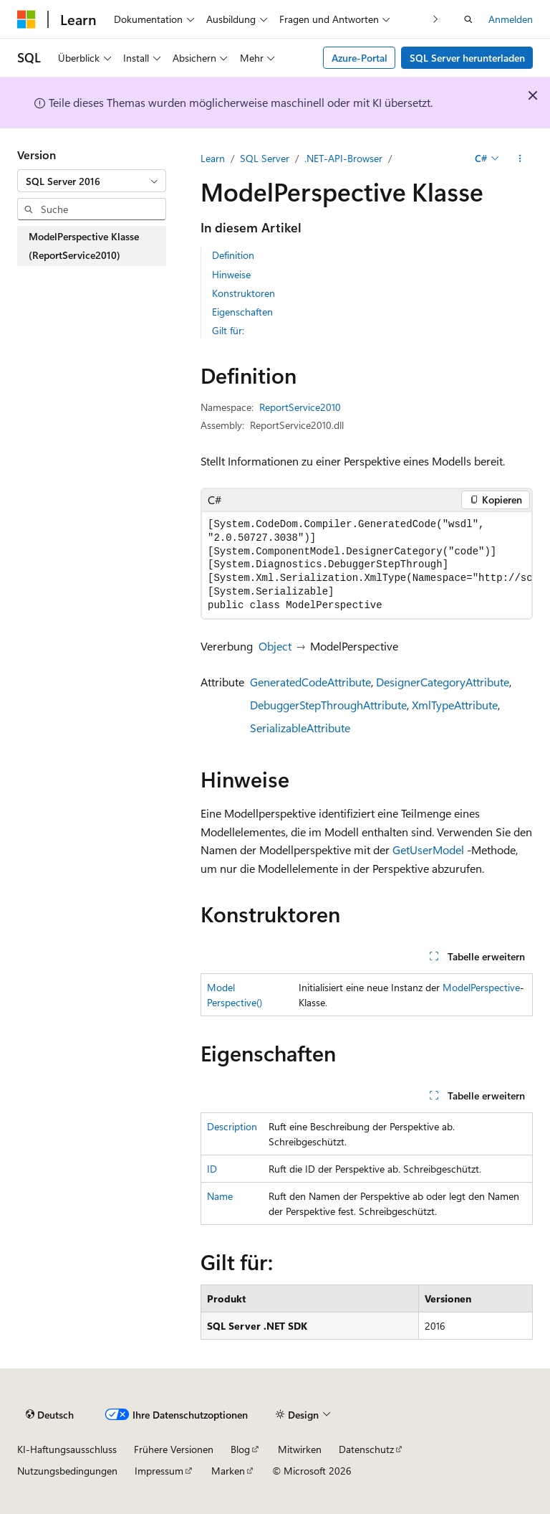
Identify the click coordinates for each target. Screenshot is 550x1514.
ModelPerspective (481, 987)
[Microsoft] (26, 19)
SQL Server (264, 158)
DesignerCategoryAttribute (442, 681)
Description (232, 1126)
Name (220, 1196)
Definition (233, 255)
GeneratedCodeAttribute (310, 681)
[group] (367, 565)
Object (275, 645)
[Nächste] (435, 19)
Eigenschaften (242, 311)
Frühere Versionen (173, 1449)
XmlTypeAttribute (455, 704)
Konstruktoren (243, 293)
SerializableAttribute (300, 727)
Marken (228, 1470)
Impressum (159, 1470)
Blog (240, 1449)
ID (212, 1168)
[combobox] (91, 180)
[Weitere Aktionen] (520, 158)
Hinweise (231, 274)
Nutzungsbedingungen (67, 1470)
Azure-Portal (359, 58)
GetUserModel (428, 849)
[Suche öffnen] (468, 19)
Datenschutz (366, 1449)
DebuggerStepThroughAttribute (328, 704)
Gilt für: (228, 330)
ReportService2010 (300, 407)
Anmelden (510, 19)
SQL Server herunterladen (467, 58)
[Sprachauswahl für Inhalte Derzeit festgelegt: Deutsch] (49, 1415)
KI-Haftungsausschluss (67, 1449)
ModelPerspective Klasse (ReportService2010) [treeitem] (84, 246)
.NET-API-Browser (343, 158)
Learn (213, 158)
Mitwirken (300, 1449)
